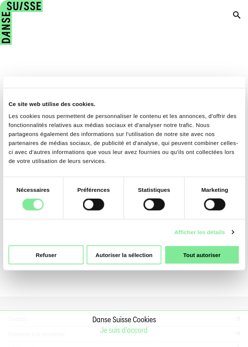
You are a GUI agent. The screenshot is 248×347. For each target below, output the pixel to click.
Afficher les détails (199, 232)
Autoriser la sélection (124, 254)
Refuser (46, 254)
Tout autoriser (202, 254)
